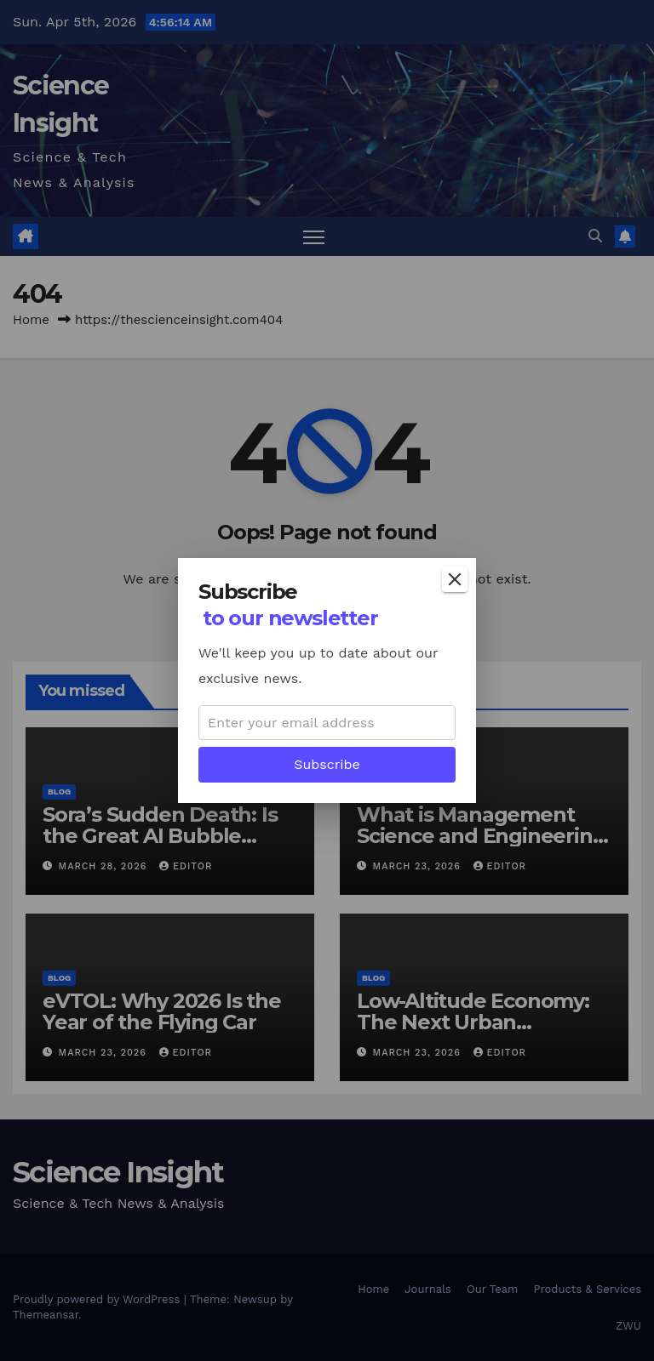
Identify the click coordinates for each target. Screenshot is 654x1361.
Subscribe (327, 764)
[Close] (455, 579)
